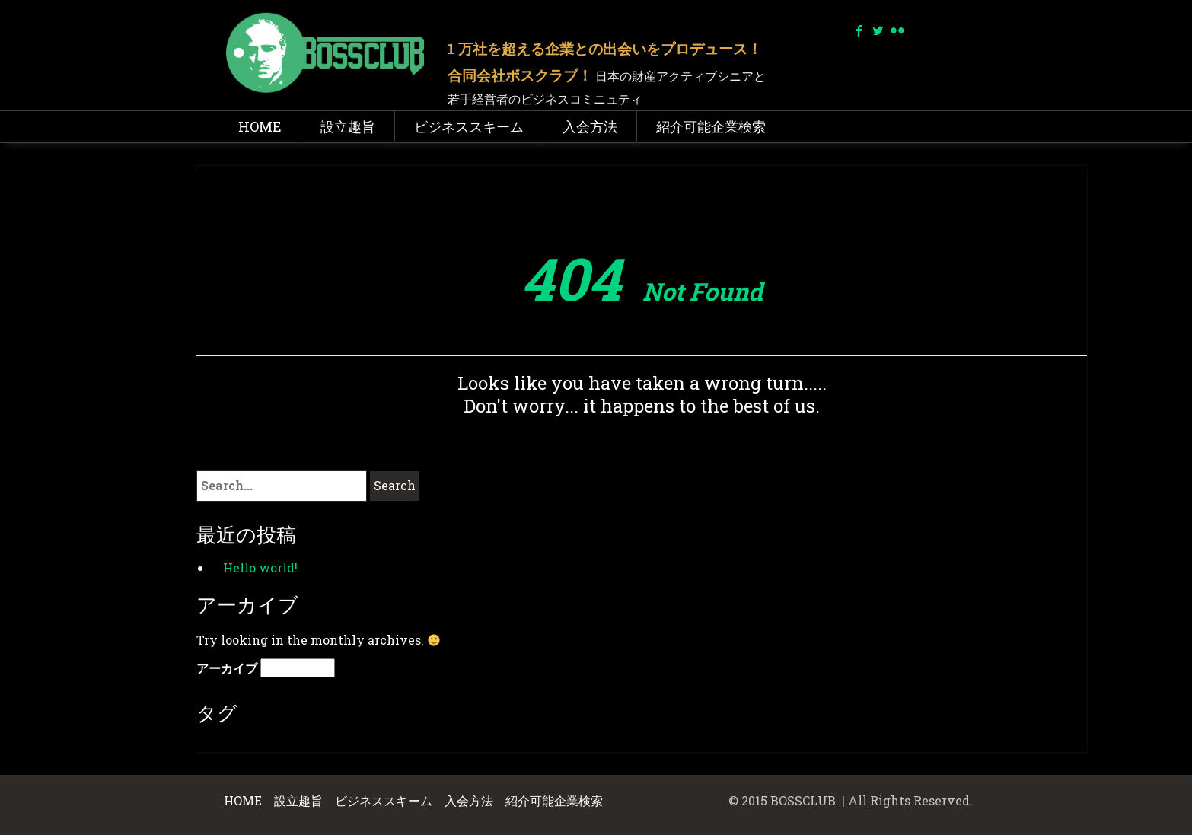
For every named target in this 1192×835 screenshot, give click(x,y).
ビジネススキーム (469, 126)
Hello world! (260, 567)
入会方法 (590, 126)
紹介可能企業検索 (711, 126)
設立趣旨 (347, 126)
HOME (260, 126)
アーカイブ (226, 668)
